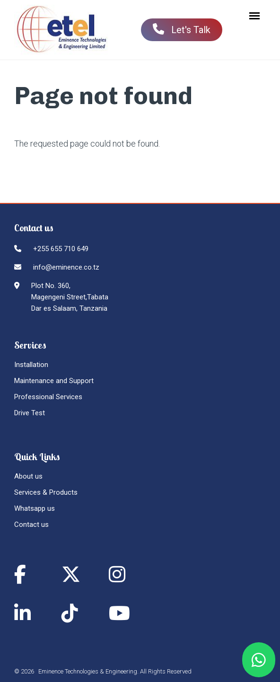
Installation (31, 364)
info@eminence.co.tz (66, 267)
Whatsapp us (34, 508)
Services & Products (46, 492)
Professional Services (48, 397)
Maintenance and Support (54, 380)
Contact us (31, 524)
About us (28, 476)
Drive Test (29, 413)
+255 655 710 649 (60, 249)
